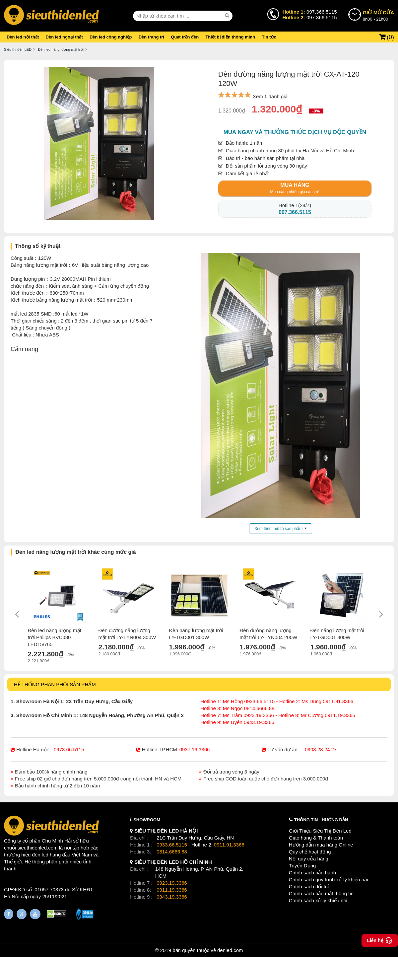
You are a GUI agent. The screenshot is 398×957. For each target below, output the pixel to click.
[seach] (227, 16)
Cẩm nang (24, 349)
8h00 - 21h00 (378, 15)
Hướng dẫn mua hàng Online (321, 844)
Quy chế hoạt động (310, 851)
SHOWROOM (146, 819)
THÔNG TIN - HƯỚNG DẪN (321, 819)
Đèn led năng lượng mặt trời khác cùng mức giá (76, 552)
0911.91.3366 (229, 844)
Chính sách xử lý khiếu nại (318, 900)
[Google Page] (22, 914)
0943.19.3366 (172, 897)
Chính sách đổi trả (309, 886)
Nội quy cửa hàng (308, 858)
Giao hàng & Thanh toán (316, 838)
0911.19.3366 (172, 890)
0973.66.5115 (69, 749)
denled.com (230, 950)
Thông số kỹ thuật (37, 246)
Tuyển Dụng (302, 865)
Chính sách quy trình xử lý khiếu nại (328, 879)
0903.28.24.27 (321, 749)
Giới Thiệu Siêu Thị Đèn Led (320, 831)
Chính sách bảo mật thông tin (321, 893)
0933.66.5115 (172, 844)
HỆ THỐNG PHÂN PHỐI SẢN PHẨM (55, 684)
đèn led (40, 854)
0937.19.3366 (194, 749)
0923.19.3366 (172, 883)
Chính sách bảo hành (312, 872)
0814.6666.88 (172, 851)
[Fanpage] (8, 914)
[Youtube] (35, 914)
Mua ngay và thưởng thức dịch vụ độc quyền (295, 132)
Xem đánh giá (270, 96)
